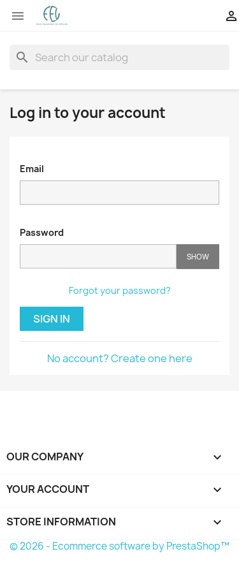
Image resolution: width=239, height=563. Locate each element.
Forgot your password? (120, 290)
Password (42, 232)
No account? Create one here (119, 358)
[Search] (119, 57)
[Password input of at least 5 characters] (98, 256)
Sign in (51, 319)
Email (32, 169)
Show (198, 256)
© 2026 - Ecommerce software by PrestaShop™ (119, 546)
